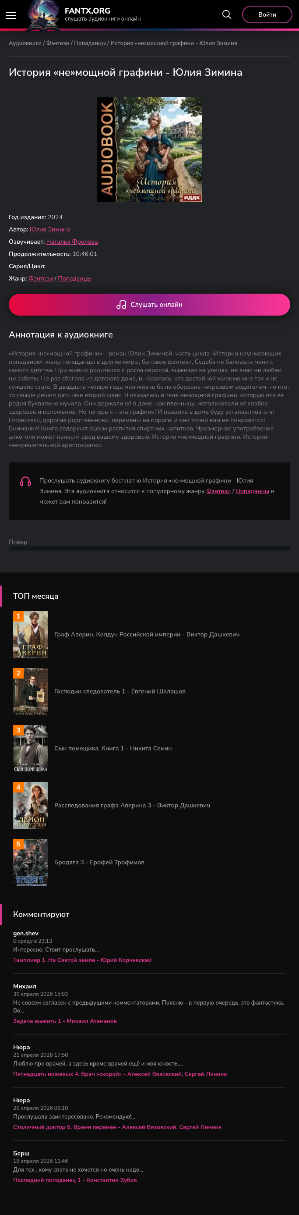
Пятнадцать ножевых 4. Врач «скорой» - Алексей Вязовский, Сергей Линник (120, 1074)
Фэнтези (58, 43)
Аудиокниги (25, 43)
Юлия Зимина (50, 229)
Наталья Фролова (72, 242)
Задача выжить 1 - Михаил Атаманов (65, 1021)
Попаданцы (90, 43)
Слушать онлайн (149, 305)
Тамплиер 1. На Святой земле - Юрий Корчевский (82, 960)
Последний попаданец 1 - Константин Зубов (75, 1180)
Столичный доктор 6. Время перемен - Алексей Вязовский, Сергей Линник (117, 1127)
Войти (267, 15)
